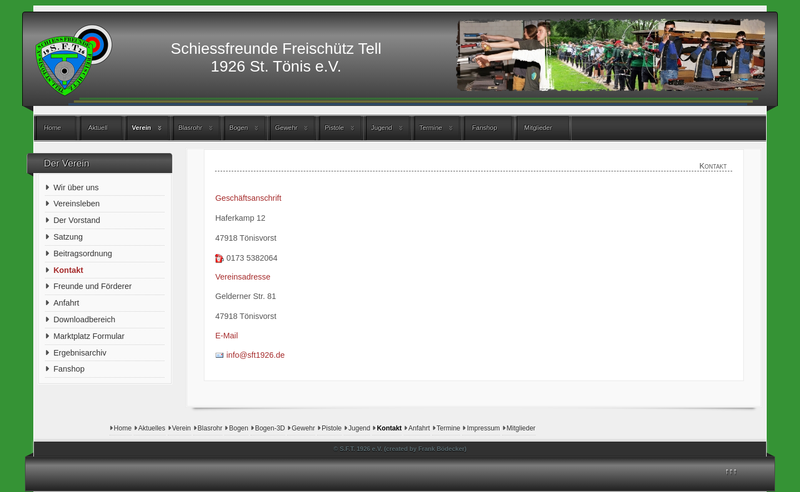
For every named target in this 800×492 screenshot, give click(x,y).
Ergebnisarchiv (79, 352)
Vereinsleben (76, 203)
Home (52, 127)
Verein (141, 127)
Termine (430, 127)
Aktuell (98, 127)
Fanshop (484, 127)
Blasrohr (190, 127)
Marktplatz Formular (88, 336)
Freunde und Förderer (92, 286)
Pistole (334, 127)
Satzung (68, 236)
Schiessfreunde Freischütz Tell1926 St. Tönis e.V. (276, 57)
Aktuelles (152, 428)
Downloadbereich (84, 319)
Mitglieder (538, 127)
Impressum (483, 428)
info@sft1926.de (255, 355)
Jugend (381, 127)
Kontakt (389, 428)
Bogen (238, 127)
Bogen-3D (270, 428)
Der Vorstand (76, 220)
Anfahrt (419, 428)
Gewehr (286, 127)
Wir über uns (76, 187)
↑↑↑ (731, 470)
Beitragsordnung (82, 253)
